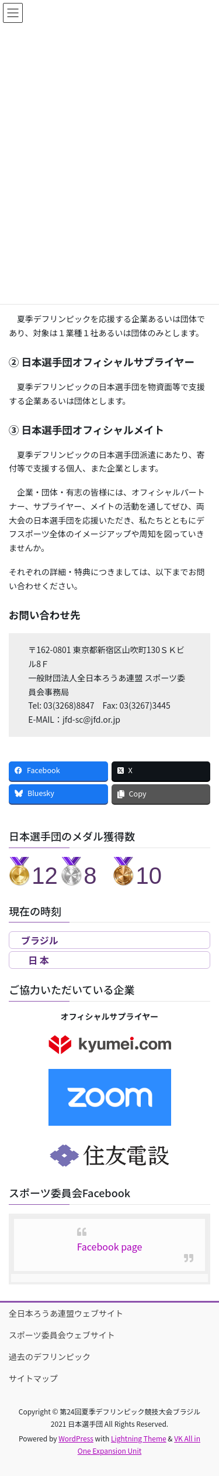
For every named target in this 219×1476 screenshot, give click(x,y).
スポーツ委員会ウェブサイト (62, 1335)
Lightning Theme (138, 1438)
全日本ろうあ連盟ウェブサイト (66, 1313)
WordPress (75, 1438)
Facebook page (109, 1246)
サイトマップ (33, 1378)
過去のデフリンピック (50, 1356)
